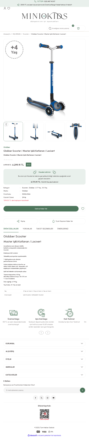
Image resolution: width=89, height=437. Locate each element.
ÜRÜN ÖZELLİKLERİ (11, 229)
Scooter (25, 188)
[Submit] (82, 390)
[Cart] (78, 28)
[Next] (47, 332)
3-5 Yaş (45, 188)
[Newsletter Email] (44, 390)
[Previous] (41, 332)
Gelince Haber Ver (41, 208)
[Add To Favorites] (83, 208)
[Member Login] (4, 8)
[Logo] (44, 17)
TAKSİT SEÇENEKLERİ (44, 229)
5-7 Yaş (39, 188)
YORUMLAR (27, 229)
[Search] (58, 28)
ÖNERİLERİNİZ (62, 229)
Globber (6, 147)
